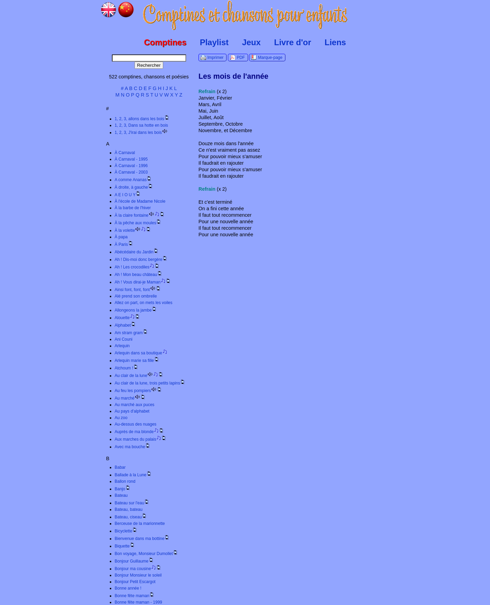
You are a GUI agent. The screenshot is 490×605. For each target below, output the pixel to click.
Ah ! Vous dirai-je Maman (143, 282)
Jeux (251, 42)
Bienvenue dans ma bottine (142, 538)
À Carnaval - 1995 (131, 159)
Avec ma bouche (133, 446)
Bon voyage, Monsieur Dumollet (146, 553)
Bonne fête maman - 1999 (138, 602)
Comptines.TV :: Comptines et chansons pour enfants (245, 15)
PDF (241, 57)
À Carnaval (125, 152)
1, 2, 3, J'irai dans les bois (141, 132)
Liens (335, 42)
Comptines (165, 42)
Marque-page (270, 57)
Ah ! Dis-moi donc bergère (141, 259)
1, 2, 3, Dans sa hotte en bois (141, 125)
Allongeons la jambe (136, 310)
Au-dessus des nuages (135, 424)
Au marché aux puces (134, 404)
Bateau (121, 495)
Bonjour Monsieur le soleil (138, 575)
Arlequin (122, 345)
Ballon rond (125, 481)
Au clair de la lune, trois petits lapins (150, 383)
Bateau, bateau (128, 509)
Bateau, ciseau (131, 517)
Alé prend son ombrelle (136, 296)
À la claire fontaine (140, 215)
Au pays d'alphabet (132, 411)
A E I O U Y (128, 194)
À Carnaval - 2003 (131, 172)
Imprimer (215, 57)
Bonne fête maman (135, 595)
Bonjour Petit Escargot (135, 581)
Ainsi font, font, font (138, 289)
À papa (121, 237)
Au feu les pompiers (138, 390)
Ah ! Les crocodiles (137, 267)
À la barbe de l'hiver (133, 207)
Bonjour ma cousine (138, 568)
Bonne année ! (128, 588)
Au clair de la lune (139, 375)
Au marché (130, 398)
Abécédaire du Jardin (137, 252)
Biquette (125, 546)
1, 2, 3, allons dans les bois (142, 118)
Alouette (127, 317)
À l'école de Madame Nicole (140, 201)
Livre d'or (292, 42)
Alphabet (125, 325)
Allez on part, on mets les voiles (143, 302)
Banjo (123, 489)
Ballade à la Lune (133, 474)
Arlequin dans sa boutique (141, 353)
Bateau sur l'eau (132, 503)
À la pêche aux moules (138, 222)
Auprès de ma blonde (139, 431)
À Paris (124, 244)
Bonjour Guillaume (134, 561)
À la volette (133, 230)
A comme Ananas (133, 179)
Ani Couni (123, 339)
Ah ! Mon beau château (139, 274)
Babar (120, 467)
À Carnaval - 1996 (131, 165)
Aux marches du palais (141, 439)
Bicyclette (126, 531)
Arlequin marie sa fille (137, 360)
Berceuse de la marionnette (140, 523)
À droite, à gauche (134, 187)
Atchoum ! (127, 368)
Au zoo (121, 417)
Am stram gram (131, 332)
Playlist (214, 42)
